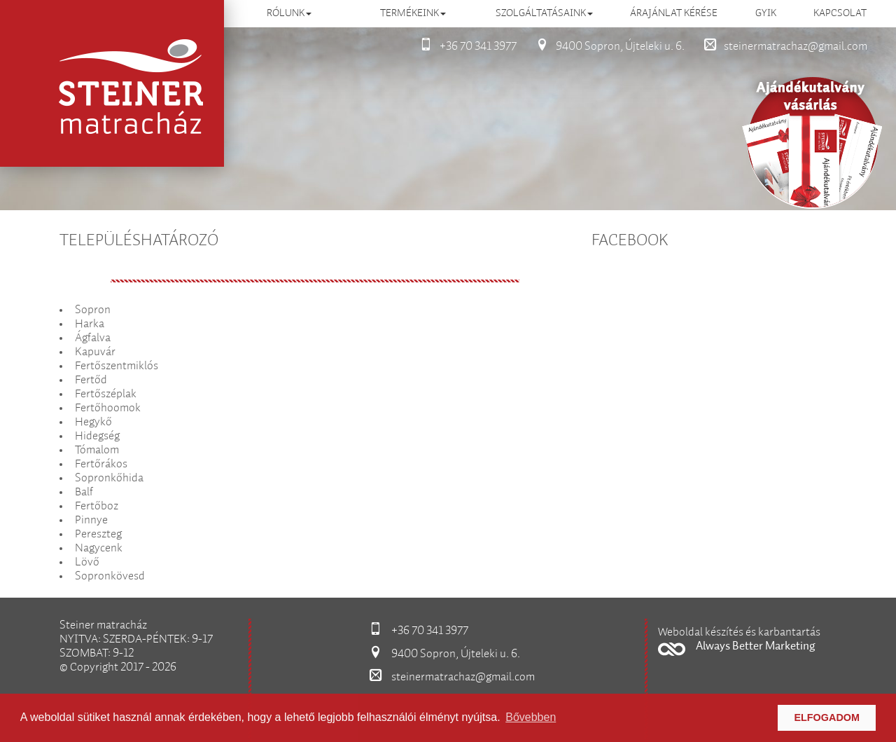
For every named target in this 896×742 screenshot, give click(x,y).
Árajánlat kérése (674, 13)
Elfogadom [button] (827, 717)
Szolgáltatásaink (544, 13)
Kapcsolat (840, 13)
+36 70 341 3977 (464, 47)
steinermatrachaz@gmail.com (781, 47)
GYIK (765, 13)
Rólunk (289, 13)
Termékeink (413, 13)
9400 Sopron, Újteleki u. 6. (606, 47)
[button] (747, 641)
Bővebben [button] (530, 717)
